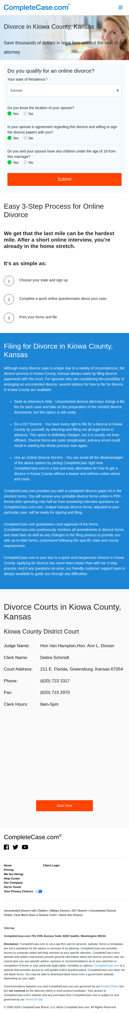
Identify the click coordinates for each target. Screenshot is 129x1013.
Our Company (13, 882)
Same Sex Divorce (71, 914)
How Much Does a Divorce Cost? (35, 914)
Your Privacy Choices (18, 891)
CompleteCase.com (32, 837)
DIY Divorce (80, 910)
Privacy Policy (110, 986)
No (31, 114)
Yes (16, 114)
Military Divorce (60, 910)
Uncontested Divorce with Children (26, 910)
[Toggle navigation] (120, 7)
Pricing (9, 869)
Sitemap (9, 928)
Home (8, 865)
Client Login (51, 865)
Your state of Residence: (27, 79)
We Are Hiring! (14, 874)
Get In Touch (12, 886)
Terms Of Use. (34, 999)
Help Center (12, 878)
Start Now (64, 806)
